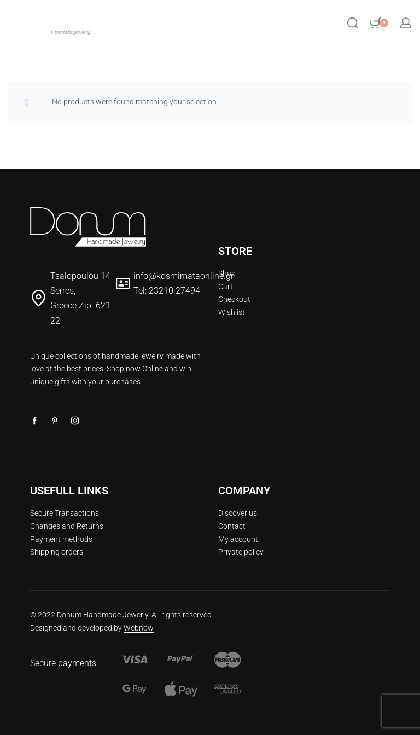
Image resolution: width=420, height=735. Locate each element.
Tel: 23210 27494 (166, 290)
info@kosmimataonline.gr (183, 276)
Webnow (139, 627)
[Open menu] (135, 23)
